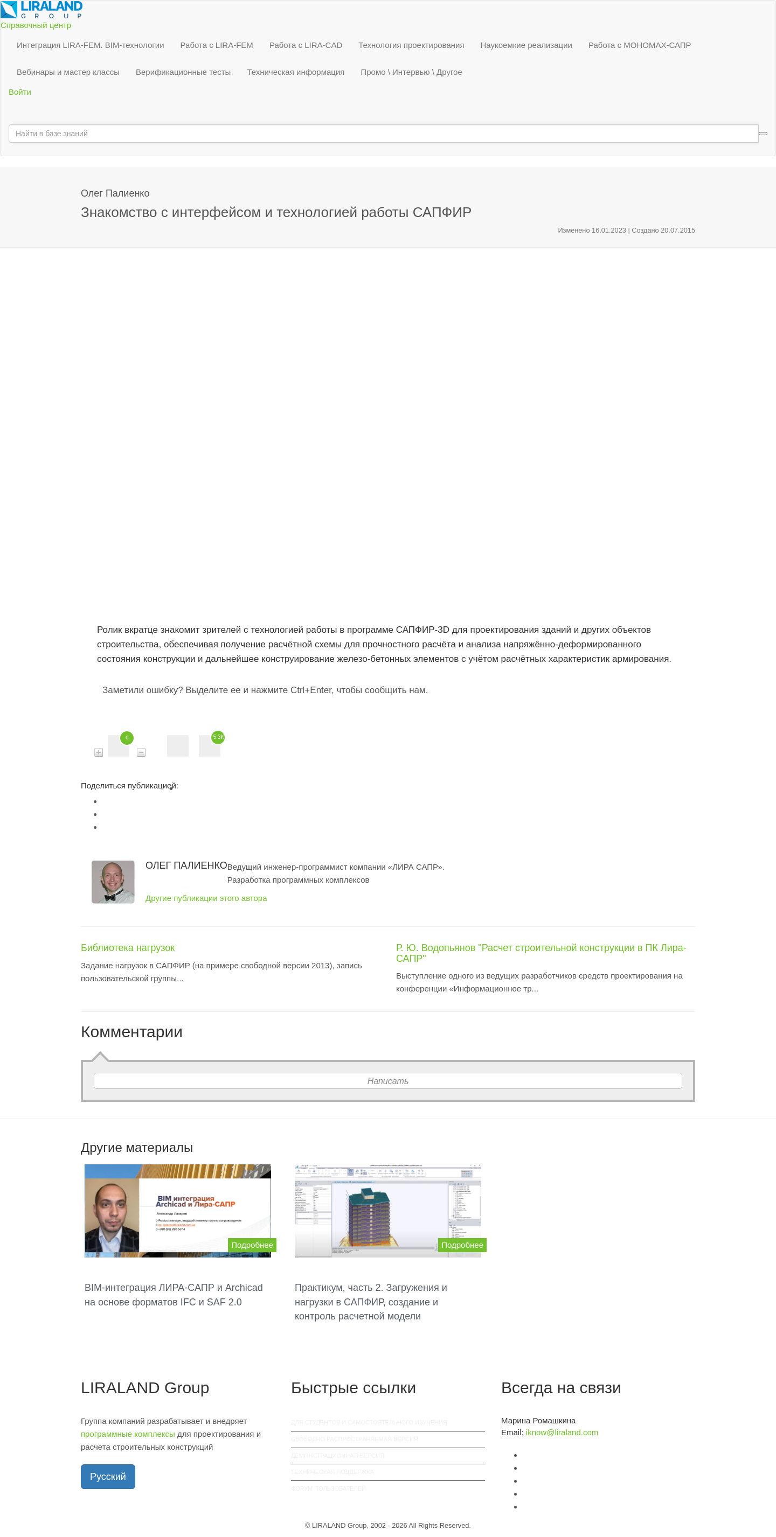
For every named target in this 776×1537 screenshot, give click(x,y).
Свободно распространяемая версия (354, 1439)
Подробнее (252, 1244)
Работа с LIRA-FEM (217, 45)
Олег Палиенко (115, 193)
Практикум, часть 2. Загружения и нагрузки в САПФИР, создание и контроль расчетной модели (371, 1302)
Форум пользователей (328, 1488)
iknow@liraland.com (562, 1432)
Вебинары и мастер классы (68, 71)
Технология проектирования (411, 45)
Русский (108, 1476)
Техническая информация (295, 71)
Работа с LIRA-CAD (305, 45)
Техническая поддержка (332, 1472)
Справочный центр (36, 25)
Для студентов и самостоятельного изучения (369, 1422)
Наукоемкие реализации (526, 45)
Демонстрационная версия (337, 1455)
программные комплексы (128, 1433)
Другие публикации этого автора (206, 898)
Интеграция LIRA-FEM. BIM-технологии (90, 45)
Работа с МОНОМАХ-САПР (639, 45)
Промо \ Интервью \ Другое (411, 71)
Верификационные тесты (183, 71)
